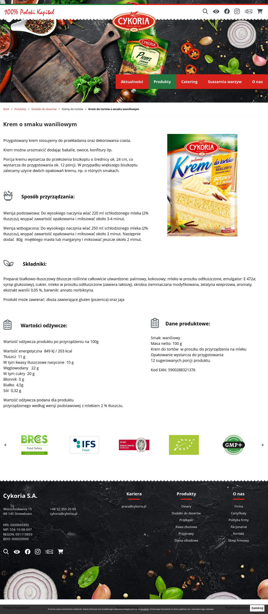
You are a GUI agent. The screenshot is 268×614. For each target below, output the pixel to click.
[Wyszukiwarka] (205, 12)
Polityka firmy (239, 520)
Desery (186, 506)
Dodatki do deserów (44, 109)
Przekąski (186, 520)
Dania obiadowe (186, 540)
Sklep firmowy (238, 540)
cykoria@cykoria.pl (63, 513)
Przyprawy (186, 533)
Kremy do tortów (72, 109)
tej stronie (145, 609)
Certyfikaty (238, 513)
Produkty (20, 109)
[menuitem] (132, 81)
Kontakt (238, 533)
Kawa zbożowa (186, 527)
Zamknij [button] (257, 608)
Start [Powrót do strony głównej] (6, 109)
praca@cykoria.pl (134, 506)
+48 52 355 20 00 (63, 509)
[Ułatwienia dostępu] (216, 12)
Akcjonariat (239, 527)
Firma (238, 506)
